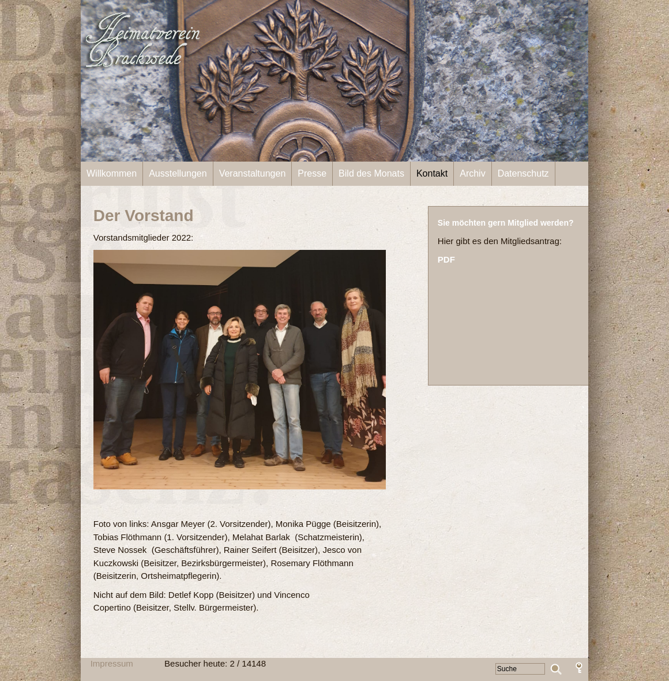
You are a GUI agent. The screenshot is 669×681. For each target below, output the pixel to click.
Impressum (112, 663)
